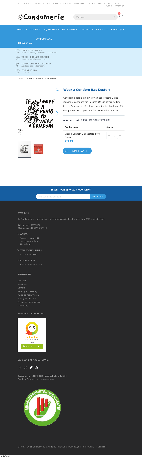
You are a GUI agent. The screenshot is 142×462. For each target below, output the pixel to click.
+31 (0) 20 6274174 (28, 254)
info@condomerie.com (31, 264)
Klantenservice (104, 3)
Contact (91, 3)
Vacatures (22, 284)
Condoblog (23, 305)
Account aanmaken (115, 6)
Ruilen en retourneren (28, 294)
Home (21, 79)
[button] (57, 92)
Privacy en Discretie (27, 298)
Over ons (22, 280)
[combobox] (95, 17)
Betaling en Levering (27, 291)
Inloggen (118, 3)
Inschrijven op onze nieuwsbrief (71, 189)
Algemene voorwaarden (29, 302)
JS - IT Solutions (99, 446)
